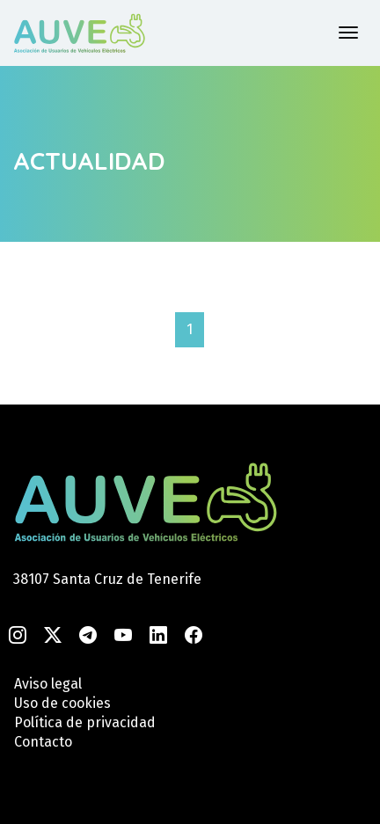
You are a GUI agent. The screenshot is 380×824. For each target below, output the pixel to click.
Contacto (43, 741)
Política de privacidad (85, 722)
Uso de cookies (62, 703)
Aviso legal (48, 683)
